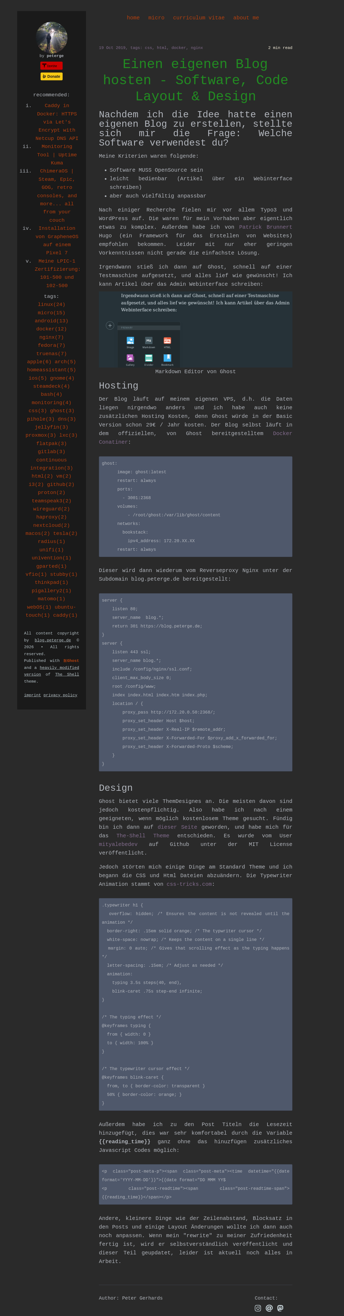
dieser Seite (177, 827)
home (133, 18)
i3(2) (36, 485)
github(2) (61, 485)
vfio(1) (36, 574)
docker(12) (51, 329)
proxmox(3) (41, 435)
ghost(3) (62, 411)
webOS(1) (39, 607)
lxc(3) (68, 435)
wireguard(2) (51, 509)
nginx (197, 48)
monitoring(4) (51, 403)
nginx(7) (51, 337)
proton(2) (52, 493)
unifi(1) (51, 550)
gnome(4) (62, 378)
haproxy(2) (51, 517)
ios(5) (37, 378)
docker (178, 48)
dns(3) (67, 419)
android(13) (51, 321)
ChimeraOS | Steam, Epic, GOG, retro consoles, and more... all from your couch (57, 195)
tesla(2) (65, 534)
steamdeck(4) (51, 386)
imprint (32, 695)
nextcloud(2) (51, 525)
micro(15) (52, 313)
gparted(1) (51, 566)
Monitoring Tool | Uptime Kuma (57, 155)
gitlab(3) (52, 452)
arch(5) (65, 362)
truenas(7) (51, 354)
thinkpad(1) (51, 582)
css (148, 48)
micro (156, 18)
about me (246, 18)
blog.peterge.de (53, 640)
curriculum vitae (199, 18)
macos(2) (38, 534)
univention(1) (51, 558)
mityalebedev (118, 844)
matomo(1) (52, 599)
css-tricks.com (189, 884)
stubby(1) (64, 574)
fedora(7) (52, 345)
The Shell (67, 674)
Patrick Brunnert (265, 227)
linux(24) (52, 305)
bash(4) (51, 394)
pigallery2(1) (51, 591)
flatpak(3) (51, 444)
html (162, 48)
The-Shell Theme (142, 836)
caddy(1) (65, 615)
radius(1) (52, 542)
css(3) (37, 411)
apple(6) (39, 362)
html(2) (42, 476)
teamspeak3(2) (51, 501)
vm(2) (63, 476)
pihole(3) (41, 419)
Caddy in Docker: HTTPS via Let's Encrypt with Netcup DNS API (56, 122)
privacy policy (60, 695)
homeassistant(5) (51, 370)
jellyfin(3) (51, 427)
